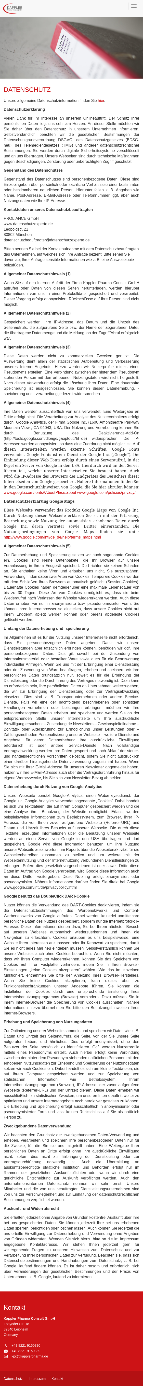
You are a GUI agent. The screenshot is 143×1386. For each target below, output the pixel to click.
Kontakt (57, 1378)
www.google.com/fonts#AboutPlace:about (40, 492)
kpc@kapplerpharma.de (30, 1356)
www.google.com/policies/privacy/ (106, 492)
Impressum (37, 1378)
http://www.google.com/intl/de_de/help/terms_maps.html (52, 537)
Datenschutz (13, 1378)
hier (101, 100)
